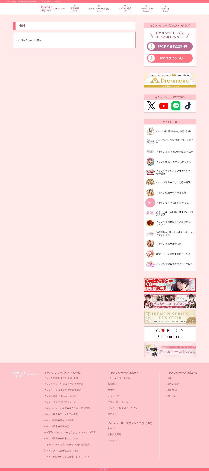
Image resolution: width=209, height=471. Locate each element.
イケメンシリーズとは (98, 9)
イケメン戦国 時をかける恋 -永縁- (61, 378)
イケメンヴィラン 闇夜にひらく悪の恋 (63, 384)
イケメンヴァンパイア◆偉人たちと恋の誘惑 (67, 408)
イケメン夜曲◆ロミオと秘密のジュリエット (67, 456)
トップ (111, 428)
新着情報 (74, 9)
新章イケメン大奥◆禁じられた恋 (61, 450)
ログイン (112, 440)
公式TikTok (171, 396)
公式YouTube (172, 384)
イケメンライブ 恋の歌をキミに (60, 402)
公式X (169, 378)
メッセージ (113, 396)
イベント (165, 9)
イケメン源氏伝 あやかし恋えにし (61, 396)
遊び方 (111, 390)
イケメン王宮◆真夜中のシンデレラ (62, 438)
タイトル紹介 (125, 9)
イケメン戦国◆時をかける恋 (59, 420)
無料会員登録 (114, 434)
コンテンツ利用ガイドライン (122, 408)
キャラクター (146, 9)
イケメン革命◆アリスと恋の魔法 (61, 414)
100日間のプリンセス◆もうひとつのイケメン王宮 (70, 432)
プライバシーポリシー (119, 402)
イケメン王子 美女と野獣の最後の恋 (62, 390)
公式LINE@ (171, 390)
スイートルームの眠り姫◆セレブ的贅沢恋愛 (67, 444)
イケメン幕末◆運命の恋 (56, 426)
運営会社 (112, 414)
